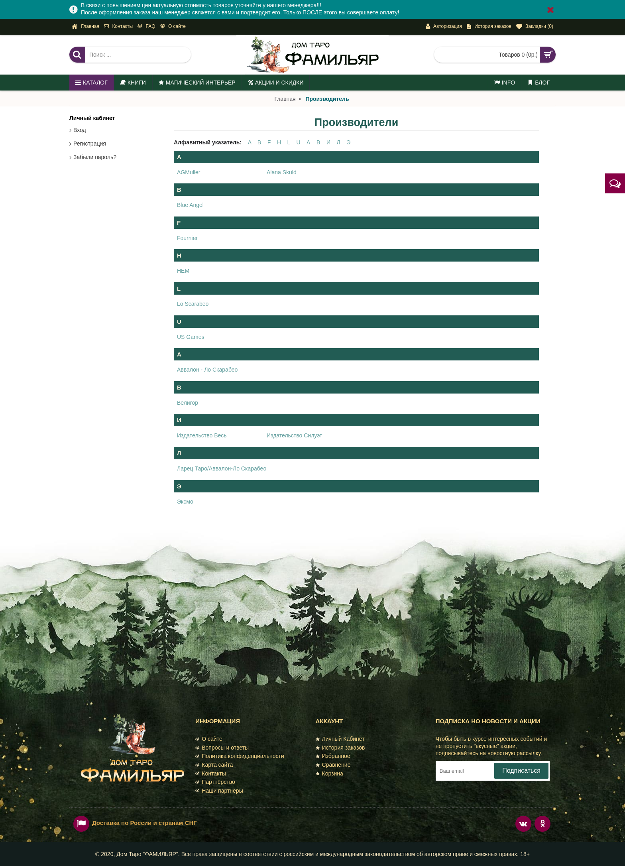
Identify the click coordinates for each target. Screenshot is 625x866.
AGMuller (188, 172)
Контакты (210, 773)
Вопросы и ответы (222, 747)
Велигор (187, 403)
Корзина (329, 773)
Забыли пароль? (94, 157)
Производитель (327, 99)
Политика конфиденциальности (239, 756)
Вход (79, 130)
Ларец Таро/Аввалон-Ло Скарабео (221, 468)
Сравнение (333, 765)
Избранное (333, 756)
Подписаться (521, 770)
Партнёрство (215, 782)
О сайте (208, 739)
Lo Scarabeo (192, 304)
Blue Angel (190, 205)
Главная (284, 99)
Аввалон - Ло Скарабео (207, 369)
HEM (183, 271)
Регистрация (89, 143)
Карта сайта (214, 765)
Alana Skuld (282, 172)
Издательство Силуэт (294, 435)
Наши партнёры (219, 790)
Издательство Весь (202, 435)
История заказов (340, 747)
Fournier (187, 238)
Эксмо (185, 501)
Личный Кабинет (340, 739)
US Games (190, 337)
